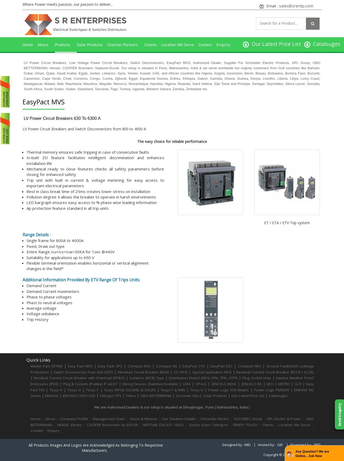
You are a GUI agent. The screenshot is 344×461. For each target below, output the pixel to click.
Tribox (131, 395)
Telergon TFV (110, 395)
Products (62, 44)
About (43, 44)
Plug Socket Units (256, 378)
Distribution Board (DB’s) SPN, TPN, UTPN (203, 378)
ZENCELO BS (252, 384)
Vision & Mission (143, 418)
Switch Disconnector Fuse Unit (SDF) (83, 372)
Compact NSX (140, 366)
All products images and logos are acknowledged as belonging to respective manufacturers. (96, 448)
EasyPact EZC (221, 366)
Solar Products (90, 44)
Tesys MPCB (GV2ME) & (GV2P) (130, 390)
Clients (150, 44)
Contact (205, 44)
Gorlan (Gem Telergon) (208, 424)
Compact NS (166, 366)
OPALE (201, 384)
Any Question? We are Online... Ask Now (312, 454)
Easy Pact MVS (80, 366)
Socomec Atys (187, 395)
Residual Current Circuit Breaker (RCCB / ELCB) (275, 372)
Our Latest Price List (247, 395)
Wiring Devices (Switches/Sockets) (150, 384)
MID (248, 445)
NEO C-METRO (278, 384)
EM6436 (51, 395)
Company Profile (74, 418)
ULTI (298, 384)
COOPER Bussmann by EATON (112, 424)
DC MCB (181, 372)
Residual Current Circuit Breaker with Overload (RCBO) (79, 378)
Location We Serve (177, 44)
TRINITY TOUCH (245, 424)
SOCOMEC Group (248, 418)
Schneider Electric (214, 418)
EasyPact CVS (193, 366)
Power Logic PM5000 (271, 390)
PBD (317, 445)
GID (280, 445)
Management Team (109, 418)
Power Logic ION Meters (228, 390)
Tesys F (92, 390)
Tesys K (56, 390)
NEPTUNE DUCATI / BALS (163, 424)
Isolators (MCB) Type (147, 378)
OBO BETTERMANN (155, 395)
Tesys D (74, 390)
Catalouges (278, 395)
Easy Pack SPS (110, 366)
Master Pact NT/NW (47, 366)
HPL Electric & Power (284, 418)
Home (28, 44)
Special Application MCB (212, 372)
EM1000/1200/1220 (79, 395)
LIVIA (187, 384)
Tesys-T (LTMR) (174, 390)
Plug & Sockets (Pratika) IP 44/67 (90, 384)
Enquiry (223, 44)
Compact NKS (249, 366)
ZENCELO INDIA (223, 384)
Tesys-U (196, 390)
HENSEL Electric (69, 424)
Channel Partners (122, 44)
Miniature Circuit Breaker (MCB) (143, 372)
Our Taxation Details (179, 418)
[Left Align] (313, 24)
